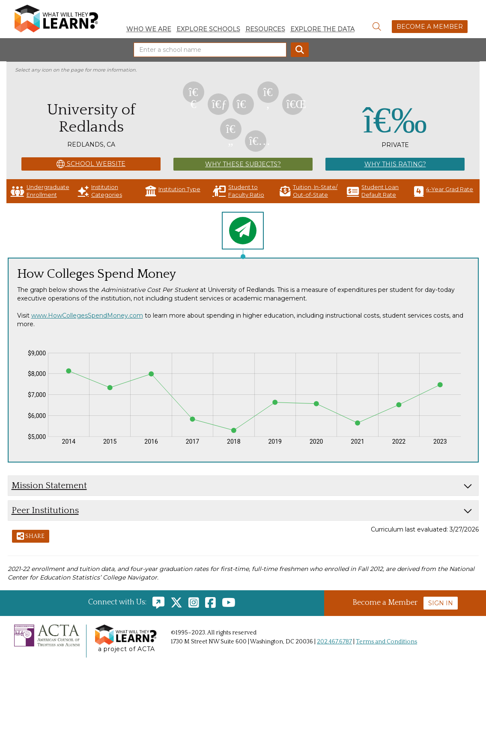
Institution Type (172, 191)
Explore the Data (322, 29)
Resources (265, 29)
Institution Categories (100, 191)
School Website (91, 164)
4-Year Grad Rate (443, 191)
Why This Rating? (395, 164)
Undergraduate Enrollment (40, 191)
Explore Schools (208, 29)
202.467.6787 (334, 641)
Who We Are (148, 29)
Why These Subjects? (243, 164)
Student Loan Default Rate (373, 191)
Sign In (440, 603)
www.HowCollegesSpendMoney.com (87, 315)
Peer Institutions (45, 510)
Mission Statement (49, 485)
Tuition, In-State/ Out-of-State (308, 191)
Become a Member (430, 26)
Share (31, 536)
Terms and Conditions (386, 641)
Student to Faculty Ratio (238, 191)
